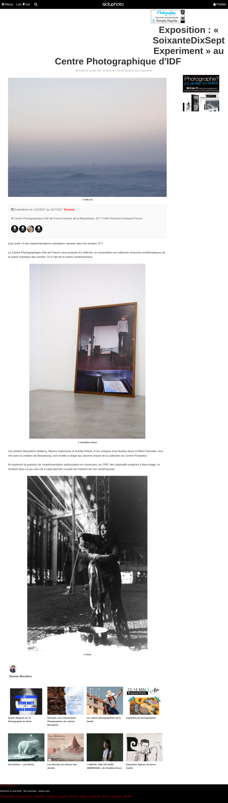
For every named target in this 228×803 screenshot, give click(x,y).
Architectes (94, 796)
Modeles (128, 796)
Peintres (73, 796)
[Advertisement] (96, 30)
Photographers (24, 796)
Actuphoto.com (10, 785)
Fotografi (50, 796)
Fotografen (62, 796)
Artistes (83, 796)
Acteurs (106, 796)
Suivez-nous (44, 791)
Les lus (23, 4)
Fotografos (38, 796)
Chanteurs (116, 796)
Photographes (7, 796)
